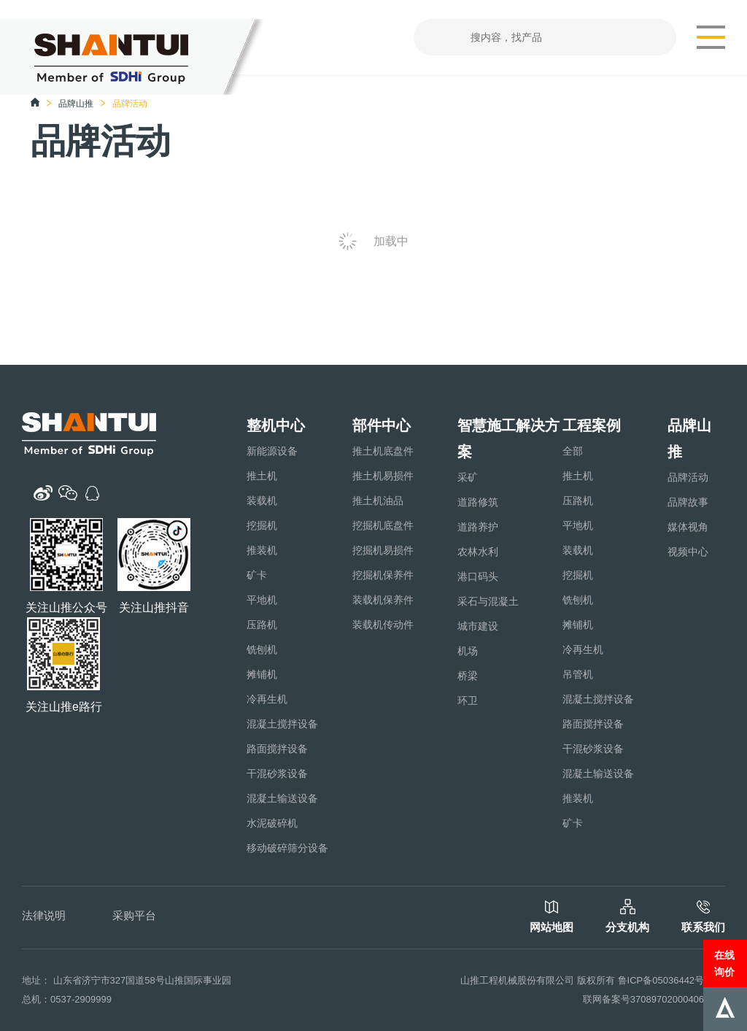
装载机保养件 (383, 600)
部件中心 (381, 425)
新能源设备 (272, 451)
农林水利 (477, 551)
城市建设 (477, 626)
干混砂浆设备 (277, 773)
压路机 (262, 624)
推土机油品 (377, 500)
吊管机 (577, 674)
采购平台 (134, 915)
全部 (572, 451)
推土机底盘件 (383, 451)
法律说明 (44, 915)
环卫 (467, 700)
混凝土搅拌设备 (282, 724)
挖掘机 (262, 525)
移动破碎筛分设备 (287, 848)
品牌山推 (75, 104)
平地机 (262, 600)
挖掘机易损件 (383, 550)
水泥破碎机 (272, 823)
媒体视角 (687, 527)
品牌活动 (687, 477)
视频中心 (687, 551)
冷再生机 (267, 699)
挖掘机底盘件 (383, 525)
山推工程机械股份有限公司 (517, 980)
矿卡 (257, 575)
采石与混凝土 (488, 601)
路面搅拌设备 (277, 748)
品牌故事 (687, 502)
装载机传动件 (383, 624)
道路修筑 (477, 502)
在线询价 (724, 963)
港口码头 (477, 576)
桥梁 (467, 675)
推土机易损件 (383, 476)
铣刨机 (262, 649)
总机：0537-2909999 (67, 999)
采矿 (467, 477)
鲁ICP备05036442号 (661, 980)
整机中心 (276, 425)
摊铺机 (262, 674)
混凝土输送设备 (282, 798)
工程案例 (591, 425)
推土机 (262, 476)
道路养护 (477, 527)
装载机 (262, 500)
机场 (467, 651)
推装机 (262, 550)
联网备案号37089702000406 (643, 999)
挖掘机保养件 (383, 575)
